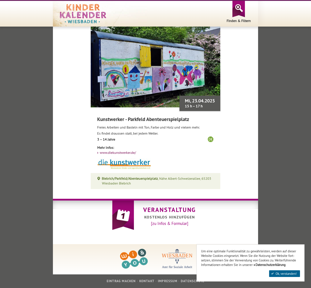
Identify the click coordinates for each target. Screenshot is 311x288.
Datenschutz (192, 281)
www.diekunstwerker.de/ (117, 153)
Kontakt (146, 281)
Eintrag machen (121, 281)
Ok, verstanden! (284, 274)
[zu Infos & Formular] (169, 223)
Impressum (167, 281)
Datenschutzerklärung (270, 265)
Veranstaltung (169, 210)
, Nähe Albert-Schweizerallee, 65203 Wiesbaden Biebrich (156, 181)
